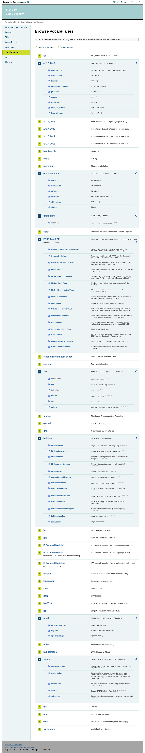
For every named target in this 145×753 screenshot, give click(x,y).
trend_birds (56, 102)
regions (54, 631)
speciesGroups (57, 636)
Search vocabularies (46, 47)
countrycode (56, 70)
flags (53, 384)
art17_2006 (49, 129)
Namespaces (11, 62)
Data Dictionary (26, 22)
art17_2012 (49, 136)
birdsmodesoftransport (61, 464)
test (45, 707)
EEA (17, 2)
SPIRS (53, 690)
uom (45, 714)
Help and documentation (16, 27)
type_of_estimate (58, 108)
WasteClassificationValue (62, 341)
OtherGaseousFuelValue (61, 309)
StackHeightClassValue (61, 329)
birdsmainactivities (59, 451)
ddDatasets (56, 186)
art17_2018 (49, 144)
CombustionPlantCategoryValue (65, 249)
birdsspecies (56, 471)
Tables (8, 37)
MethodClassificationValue (62, 290)
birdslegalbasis (57, 445)
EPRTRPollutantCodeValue (62, 263)
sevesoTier (56, 684)
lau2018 (47, 603)
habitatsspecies (58, 516)
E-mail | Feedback (13, 745)
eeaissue (55, 196)
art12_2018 (49, 121)
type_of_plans (57, 113)
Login (117, 2)
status (53, 207)
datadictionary (51, 173)
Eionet (16, 22)
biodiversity (49, 151)
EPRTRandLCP (51, 239)
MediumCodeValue (59, 283)
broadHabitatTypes (59, 625)
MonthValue (56, 303)
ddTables (55, 191)
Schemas (9, 47)
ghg (45, 431)
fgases (47, 416)
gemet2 (47, 423)
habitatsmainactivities (60, 496)
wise (45, 721)
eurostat (47, 364)
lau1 (45, 588)
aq (44, 56)
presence (55, 92)
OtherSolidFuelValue (60, 316)
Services (9, 57)
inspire (47, 573)
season (54, 97)
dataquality (49, 216)
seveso (47, 659)
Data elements (11, 42)
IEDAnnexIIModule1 (53, 545)
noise (46, 644)
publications (50, 652)
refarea (54, 396)
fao (45, 371)
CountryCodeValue (59, 256)
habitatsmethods (58, 501)
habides (47, 438)
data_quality (56, 75)
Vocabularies (11, 52)
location (54, 81)
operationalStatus (58, 666)
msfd (46, 618)
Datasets (9, 32)
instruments (56, 522)
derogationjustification (61, 477)
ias (44, 530)
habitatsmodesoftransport (62, 509)
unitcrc (54, 407)
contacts (55, 180)
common (48, 166)
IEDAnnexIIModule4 (53, 563)
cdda (46, 158)
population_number (59, 86)
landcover (48, 581)
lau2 (45, 596)
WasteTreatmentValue (60, 347)
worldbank (49, 729)
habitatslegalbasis (59, 488)
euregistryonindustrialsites (57, 357)
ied (45, 538)
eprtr (45, 232)
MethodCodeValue (59, 297)
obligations (56, 202)
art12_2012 (49, 63)
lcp (45, 611)
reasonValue (56, 673)
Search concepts (67, 47)
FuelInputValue (57, 270)
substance (55, 696)
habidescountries (58, 483)
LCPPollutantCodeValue (61, 276)
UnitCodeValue (57, 334)
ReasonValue (56, 322)
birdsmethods (57, 457)
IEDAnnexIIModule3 (53, 552)
